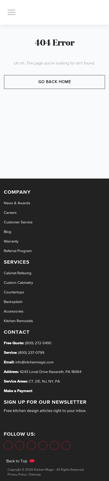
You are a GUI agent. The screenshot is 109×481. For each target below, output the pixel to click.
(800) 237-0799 (30, 353)
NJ (44, 381)
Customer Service (18, 222)
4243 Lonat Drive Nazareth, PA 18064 (50, 372)
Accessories (13, 311)
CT (31, 381)
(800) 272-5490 (37, 343)
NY (50, 381)
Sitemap (35, 474)
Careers (10, 213)
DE (37, 381)
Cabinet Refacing (17, 273)
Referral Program (18, 251)
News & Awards (17, 203)
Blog (7, 232)
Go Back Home (54, 82)
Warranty (11, 241)
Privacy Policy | (18, 474)
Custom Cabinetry (18, 283)
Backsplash (13, 302)
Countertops (14, 292)
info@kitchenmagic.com (34, 362)
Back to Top (20, 461)
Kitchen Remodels (18, 321)
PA (57, 381)
